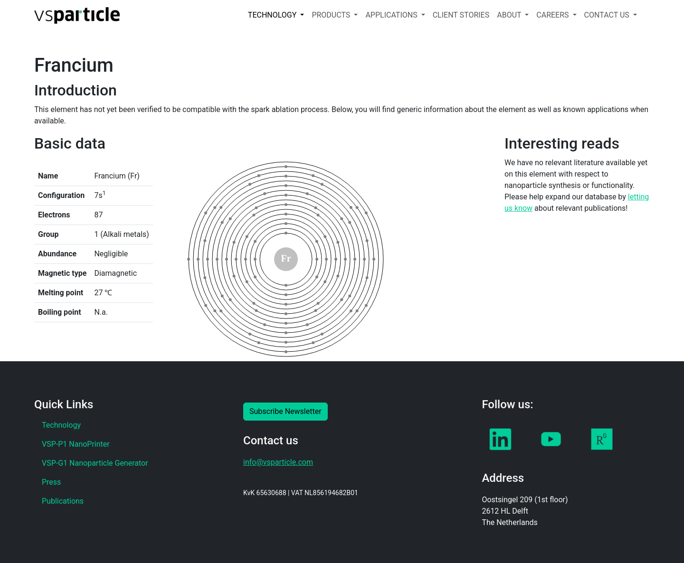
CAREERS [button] (553, 14)
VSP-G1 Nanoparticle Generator (95, 463)
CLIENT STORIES (461, 14)
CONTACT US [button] (607, 14)
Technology (61, 425)
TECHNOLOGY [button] (273, 14)
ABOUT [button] (510, 14)
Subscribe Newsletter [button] (285, 411)
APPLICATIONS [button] (392, 14)
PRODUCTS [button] (332, 14)
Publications (63, 501)
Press (51, 482)
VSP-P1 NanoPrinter (76, 444)
